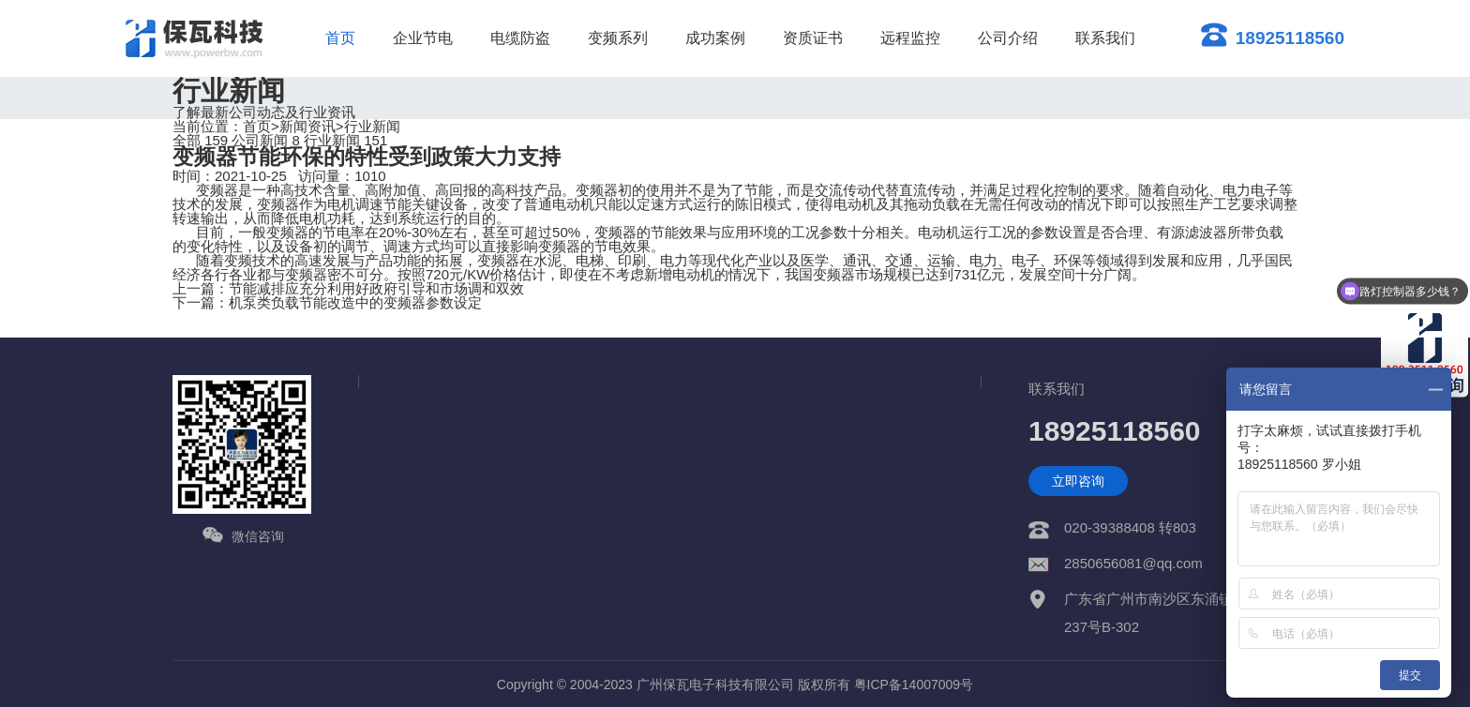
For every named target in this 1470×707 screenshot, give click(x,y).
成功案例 (715, 38)
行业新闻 (372, 126)
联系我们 (1105, 38)
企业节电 (423, 38)
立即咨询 (1078, 481)
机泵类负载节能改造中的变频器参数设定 (355, 302)
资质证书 (813, 38)
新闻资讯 (307, 126)
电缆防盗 (520, 38)
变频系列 (618, 38)
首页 (340, 38)
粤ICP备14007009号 (914, 684)
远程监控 (910, 38)
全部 (200, 140)
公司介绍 (1008, 38)
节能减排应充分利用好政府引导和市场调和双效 (376, 288)
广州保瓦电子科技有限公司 (715, 684)
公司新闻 (266, 140)
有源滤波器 (1192, 232)
